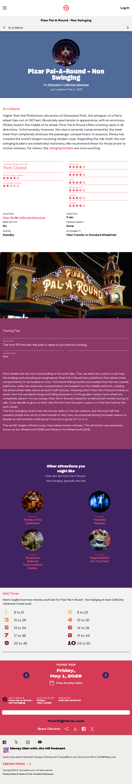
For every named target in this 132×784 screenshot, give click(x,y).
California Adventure (76, 84)
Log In (124, 8)
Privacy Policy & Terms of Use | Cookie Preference (28, 774)
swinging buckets (61, 148)
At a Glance (15, 27)
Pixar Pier (9, 217)
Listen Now (18, 764)
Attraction (53, 84)
